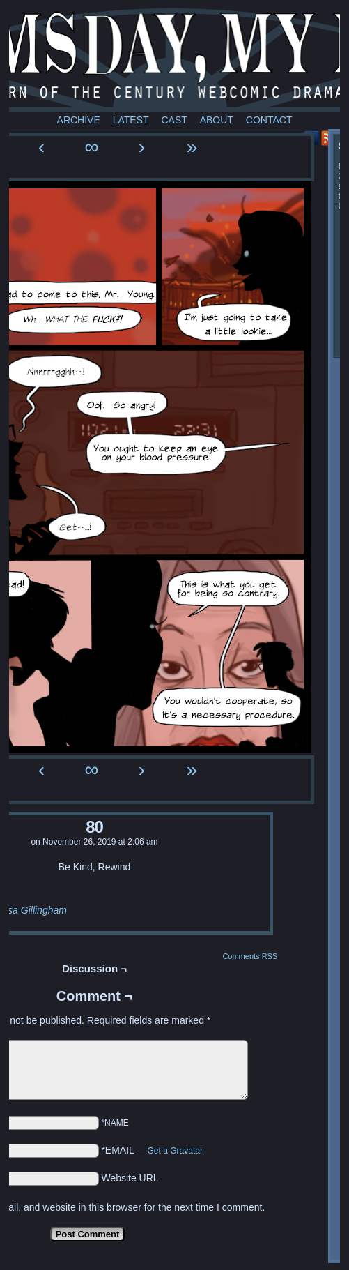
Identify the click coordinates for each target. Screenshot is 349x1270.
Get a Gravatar (175, 1151)
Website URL (129, 1178)
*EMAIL (152, 1150)
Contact (269, 120)
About (216, 120)
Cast (174, 120)
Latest (131, 120)
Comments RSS (249, 956)
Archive (78, 120)
